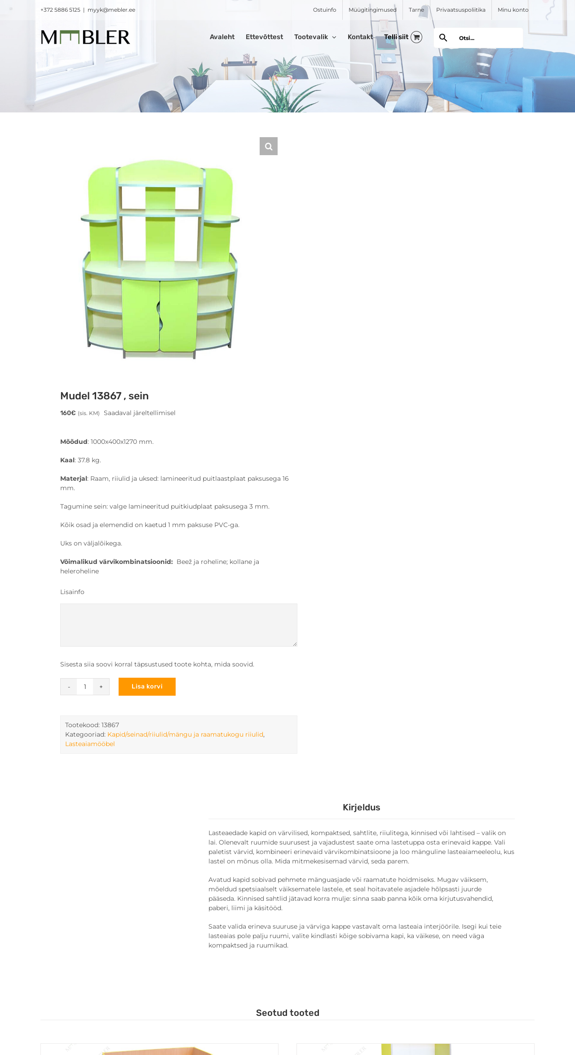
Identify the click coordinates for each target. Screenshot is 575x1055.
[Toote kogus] (85, 687)
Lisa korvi (147, 686)
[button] (269, 146)
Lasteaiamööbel (90, 744)
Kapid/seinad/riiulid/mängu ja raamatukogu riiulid (185, 734)
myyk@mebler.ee (111, 9)
